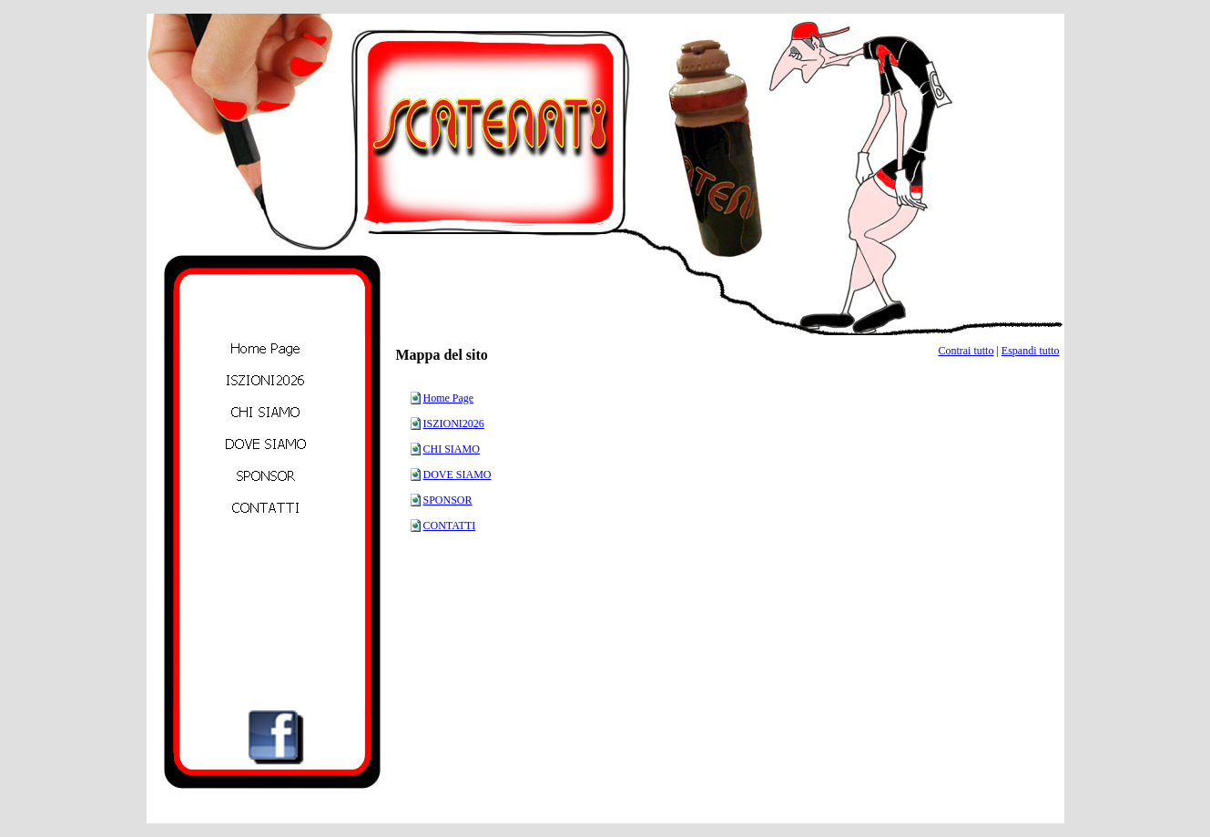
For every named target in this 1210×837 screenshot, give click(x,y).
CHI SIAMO (451, 449)
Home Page (448, 398)
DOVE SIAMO (457, 474)
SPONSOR (448, 500)
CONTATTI (449, 525)
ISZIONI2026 (453, 423)
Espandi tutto (1031, 350)
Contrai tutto (965, 350)
